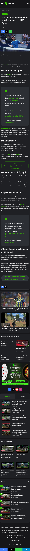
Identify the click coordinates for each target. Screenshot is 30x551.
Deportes (8, 10)
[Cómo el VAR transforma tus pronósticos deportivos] (7, 465)
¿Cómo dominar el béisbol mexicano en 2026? (21, 455)
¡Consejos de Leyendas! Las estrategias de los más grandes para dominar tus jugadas (19, 432)
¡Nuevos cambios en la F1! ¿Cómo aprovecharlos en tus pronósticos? (19, 417)
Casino (8, 537)
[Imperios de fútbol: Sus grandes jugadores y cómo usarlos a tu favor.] (22, 465)
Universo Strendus (24, 537)
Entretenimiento (15, 537)
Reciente (7, 396)
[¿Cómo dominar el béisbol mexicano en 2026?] (6, 426)
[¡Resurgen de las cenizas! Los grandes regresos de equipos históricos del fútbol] (6, 403)
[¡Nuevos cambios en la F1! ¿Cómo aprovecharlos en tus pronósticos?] (6, 418)
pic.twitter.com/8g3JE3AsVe (15, 116)
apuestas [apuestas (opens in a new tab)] (9, 74)
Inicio (3, 10)
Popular (23, 396)
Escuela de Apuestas (15, 540)
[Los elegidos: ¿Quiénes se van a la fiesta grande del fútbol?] (6, 411)
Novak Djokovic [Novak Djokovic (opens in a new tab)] (5, 128)
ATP (8, 154)
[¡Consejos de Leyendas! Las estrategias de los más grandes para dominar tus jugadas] (6, 433)
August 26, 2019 (9, 122)
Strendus (5, 64)
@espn (14, 111)
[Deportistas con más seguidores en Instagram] (22, 343)
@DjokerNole (13, 98)
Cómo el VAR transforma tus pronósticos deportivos (7, 472)
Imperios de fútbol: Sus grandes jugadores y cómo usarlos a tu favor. (22, 472)
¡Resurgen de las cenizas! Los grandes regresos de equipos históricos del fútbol (19, 403)
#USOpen (14, 101)
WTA (17, 154)
